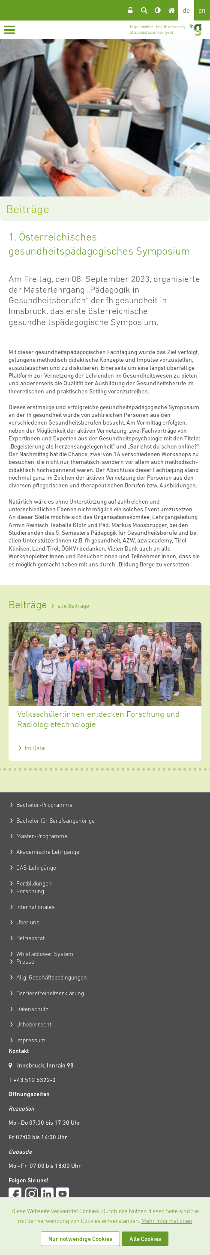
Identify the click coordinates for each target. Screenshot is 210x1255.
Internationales (35, 906)
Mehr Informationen (166, 1220)
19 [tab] (87, 769)
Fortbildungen (34, 883)
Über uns (27, 922)
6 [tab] (20, 769)
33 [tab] (159, 769)
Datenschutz (32, 1009)
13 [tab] (56, 769)
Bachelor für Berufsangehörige (55, 820)
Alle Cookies (145, 1238)
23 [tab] (108, 769)
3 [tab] (5, 769)
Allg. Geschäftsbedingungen (51, 977)
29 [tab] (139, 769)
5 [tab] (15, 769)
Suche (144, 10)
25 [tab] (118, 769)
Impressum (30, 1040)
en (202, 10)
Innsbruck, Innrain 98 (45, 1065)
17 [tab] (77, 769)
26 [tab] (123, 769)
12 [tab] (51, 769)
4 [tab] (10, 769)
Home (171, 10)
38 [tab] (185, 769)
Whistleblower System (44, 953)
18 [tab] (82, 769)
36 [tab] (175, 769)
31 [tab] (149, 769)
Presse (25, 961)
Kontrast (158, 10)
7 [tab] (25, 769)
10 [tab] (41, 769)
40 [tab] (195, 769)
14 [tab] (61, 769)
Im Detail (36, 748)
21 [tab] (97, 769)
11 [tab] (46, 769)
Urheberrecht (33, 1024)
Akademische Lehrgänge (47, 851)
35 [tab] (169, 769)
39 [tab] (190, 769)
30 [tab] (144, 769)
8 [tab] (31, 769)
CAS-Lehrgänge (36, 867)
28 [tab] (133, 769)
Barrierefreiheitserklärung (50, 993)
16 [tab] (72, 769)
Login (130, 10)
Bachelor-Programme (44, 804)
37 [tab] (180, 769)
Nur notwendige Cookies (80, 1238)
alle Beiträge (73, 606)
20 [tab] (92, 769)
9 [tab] (36, 769)
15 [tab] (67, 769)
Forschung (30, 891)
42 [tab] (205, 769)
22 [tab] (103, 769)
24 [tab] (113, 769)
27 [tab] (128, 769)
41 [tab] (200, 769)
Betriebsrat (30, 938)
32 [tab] (154, 769)
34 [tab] (164, 769)
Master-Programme (41, 836)
